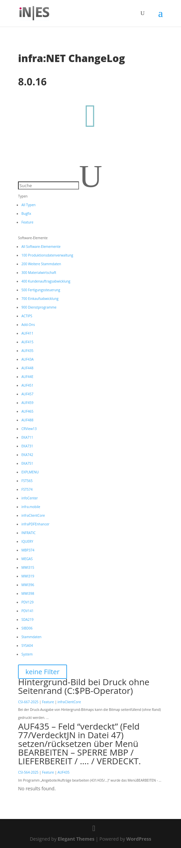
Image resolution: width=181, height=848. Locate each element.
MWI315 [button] (27, 567)
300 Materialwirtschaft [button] (38, 272)
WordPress (138, 839)
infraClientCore (69, 702)
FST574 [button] (26, 489)
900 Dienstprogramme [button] (38, 307)
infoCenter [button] (29, 498)
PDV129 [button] (27, 602)
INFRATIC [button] (28, 532)
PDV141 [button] (27, 610)
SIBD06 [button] (26, 628)
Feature (48, 702)
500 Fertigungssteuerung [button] (40, 290)
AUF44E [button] (27, 376)
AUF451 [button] (27, 385)
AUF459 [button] (27, 402)
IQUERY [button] (27, 541)
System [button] (27, 654)
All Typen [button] (28, 204)
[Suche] (48, 185)
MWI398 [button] (27, 593)
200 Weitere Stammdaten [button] (41, 264)
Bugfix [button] (26, 213)
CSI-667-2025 (28, 702)
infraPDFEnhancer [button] (35, 524)
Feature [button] (27, 222)
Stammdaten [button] (31, 636)
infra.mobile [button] (30, 506)
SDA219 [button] (27, 619)
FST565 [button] (26, 480)
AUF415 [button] (27, 342)
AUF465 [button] (27, 411)
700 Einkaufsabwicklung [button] (39, 298)
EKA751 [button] (27, 463)
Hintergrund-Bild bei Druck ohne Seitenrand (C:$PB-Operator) (83, 686)
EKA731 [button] (27, 446)
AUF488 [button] (27, 420)
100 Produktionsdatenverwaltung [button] (47, 255)
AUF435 (63, 772)
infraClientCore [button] (33, 515)
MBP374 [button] (27, 550)
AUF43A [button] (27, 359)
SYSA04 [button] (27, 645)
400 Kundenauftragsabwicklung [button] (45, 281)
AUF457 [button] (27, 394)
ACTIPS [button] (26, 316)
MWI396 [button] (27, 584)
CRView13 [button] (29, 428)
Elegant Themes (76, 839)
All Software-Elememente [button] (40, 246)
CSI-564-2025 (28, 772)
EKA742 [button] (27, 454)
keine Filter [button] (42, 671)
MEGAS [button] (27, 558)
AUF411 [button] (27, 333)
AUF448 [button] (27, 368)
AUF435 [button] (27, 350)
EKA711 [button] (27, 437)
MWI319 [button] (27, 576)
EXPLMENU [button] (30, 472)
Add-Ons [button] (28, 324)
